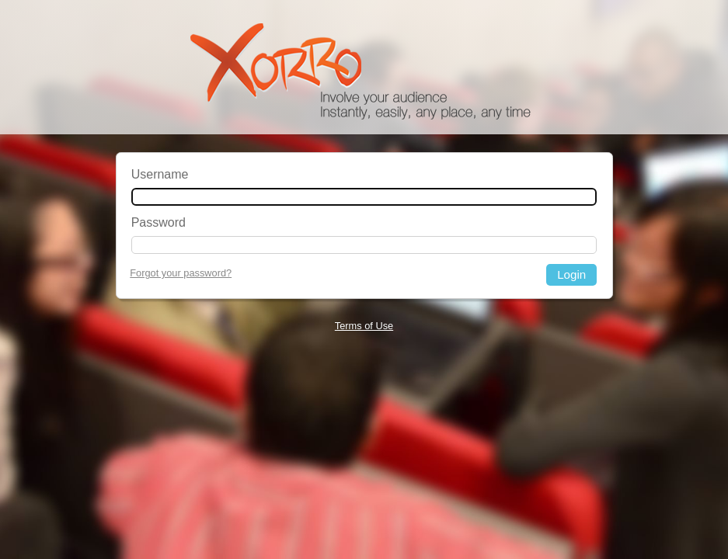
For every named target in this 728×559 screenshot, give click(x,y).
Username (160, 174)
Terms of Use (364, 326)
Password (158, 222)
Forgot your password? (181, 273)
